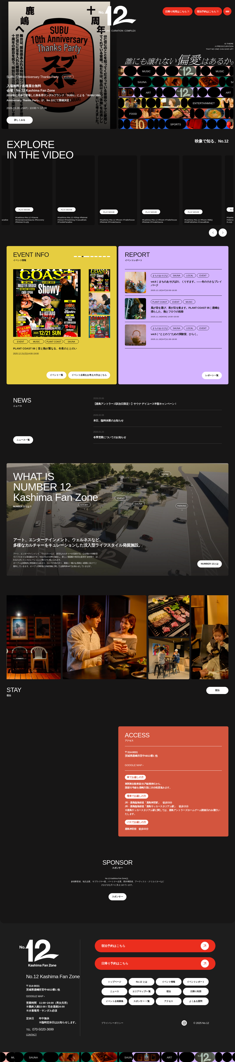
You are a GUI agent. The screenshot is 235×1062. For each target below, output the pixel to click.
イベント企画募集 (114, 1001)
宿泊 (217, 690)
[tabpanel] (59, 65)
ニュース (114, 991)
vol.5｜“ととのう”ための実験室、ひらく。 (175, 334)
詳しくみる (19, 120)
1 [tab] (74, 256)
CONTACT (31, 1034)
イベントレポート (195, 982)
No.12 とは (141, 982)
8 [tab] (108, 256)
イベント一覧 (56, 375)
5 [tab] (95, 256)
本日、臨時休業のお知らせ (108, 420)
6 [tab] (100, 256)
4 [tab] (91, 256)
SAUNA (138, 504)
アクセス (168, 1001)
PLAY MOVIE (25, 212)
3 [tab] (87, 256)
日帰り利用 (195, 991)
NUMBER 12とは (209, 564)
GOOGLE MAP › (134, 765)
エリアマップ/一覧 (141, 991)
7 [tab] (104, 256)
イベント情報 (168, 982)
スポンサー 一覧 (141, 1001)
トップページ (114, 982)
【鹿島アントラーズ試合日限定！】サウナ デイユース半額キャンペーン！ (135, 403)
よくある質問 (195, 1001)
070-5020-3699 (43, 1029)
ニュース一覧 (23, 440)
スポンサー (117, 896)
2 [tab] (81, 256)
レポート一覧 (211, 375)
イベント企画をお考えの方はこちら (89, 375)
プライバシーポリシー (112, 1023)
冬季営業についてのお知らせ (109, 437)
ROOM (165, 474)
